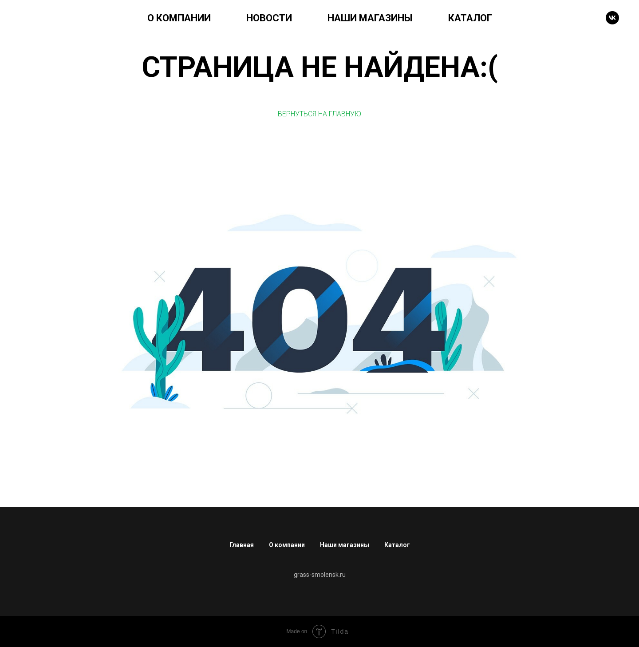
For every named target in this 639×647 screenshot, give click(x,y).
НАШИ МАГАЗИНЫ (370, 18)
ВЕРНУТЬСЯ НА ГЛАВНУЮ (319, 114)
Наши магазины (344, 544)
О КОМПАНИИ (179, 18)
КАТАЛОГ (470, 18)
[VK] (612, 17)
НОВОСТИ (269, 18)
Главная (241, 544)
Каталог (397, 544)
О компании (287, 544)
